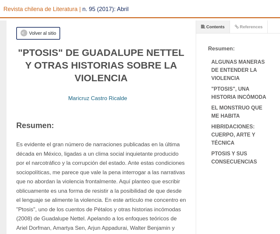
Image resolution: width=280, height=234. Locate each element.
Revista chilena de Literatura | (42, 9)
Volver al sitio (42, 33)
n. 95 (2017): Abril (105, 9)
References (249, 26)
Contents (213, 26)
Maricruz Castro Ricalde (97, 98)
